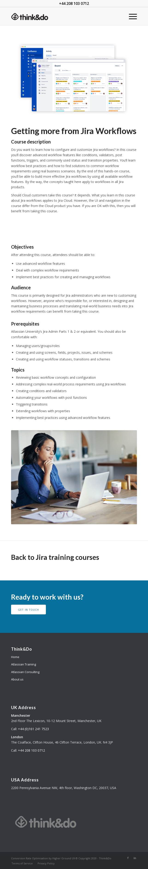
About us (17, 679)
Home (15, 657)
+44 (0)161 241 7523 (33, 729)
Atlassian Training (23, 664)
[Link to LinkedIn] (134, 857)
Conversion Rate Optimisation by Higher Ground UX (43, 858)
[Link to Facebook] (127, 857)
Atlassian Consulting (25, 672)
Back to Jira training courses (55, 557)
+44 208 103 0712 (31, 750)
